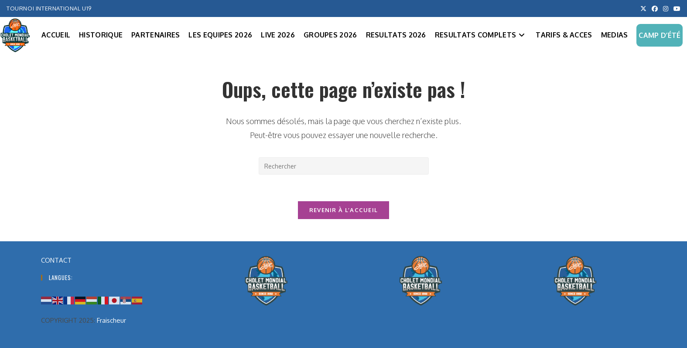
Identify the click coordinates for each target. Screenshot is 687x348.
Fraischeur (111, 320)
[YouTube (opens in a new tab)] (675, 8)
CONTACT (56, 260)
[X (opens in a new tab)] (643, 8)
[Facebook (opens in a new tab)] (654, 8)
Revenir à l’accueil (343, 209)
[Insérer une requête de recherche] (344, 166)
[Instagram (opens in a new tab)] (665, 8)
